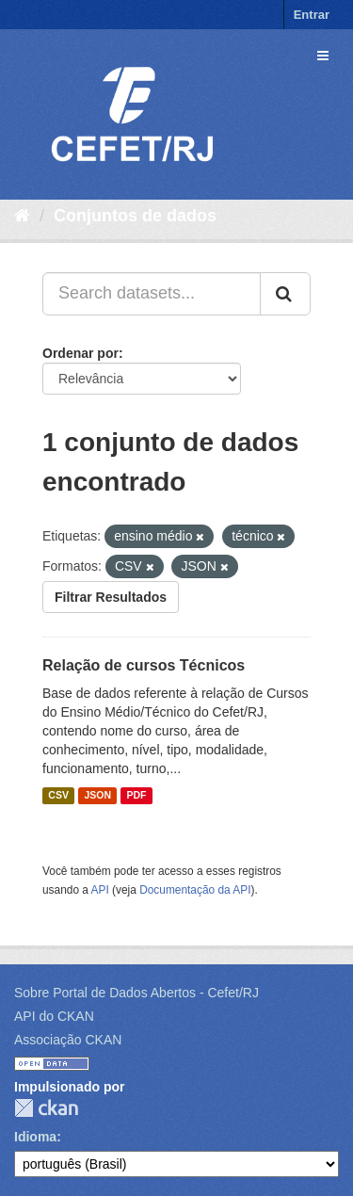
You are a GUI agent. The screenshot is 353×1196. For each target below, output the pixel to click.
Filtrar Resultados (111, 597)
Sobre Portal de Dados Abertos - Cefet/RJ (136, 992)
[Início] (22, 215)
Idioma (35, 1136)
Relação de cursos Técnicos (143, 665)
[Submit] (285, 293)
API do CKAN (54, 1016)
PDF (136, 795)
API (100, 890)
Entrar (311, 15)
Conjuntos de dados (135, 215)
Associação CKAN (67, 1039)
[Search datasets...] (151, 293)
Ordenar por (80, 353)
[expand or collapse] (323, 55)
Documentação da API (194, 890)
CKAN (46, 1108)
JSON (97, 795)
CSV (58, 795)
